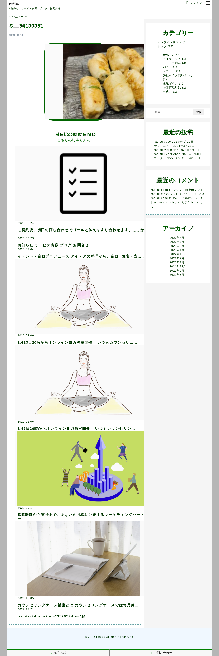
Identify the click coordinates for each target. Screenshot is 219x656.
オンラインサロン (170, 42)
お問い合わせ (161, 652)
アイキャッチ (172, 58)
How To (168, 54)
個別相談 (58, 652)
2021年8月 (177, 274)
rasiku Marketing (166, 149)
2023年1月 (177, 250)
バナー (167, 67)
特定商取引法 (172, 87)
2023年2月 (177, 246)
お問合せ (55, 8)
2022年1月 (177, 262)
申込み (167, 91)
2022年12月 (178, 254)
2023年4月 (177, 237)
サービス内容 (29, 8)
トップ (162, 46)
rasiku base (162, 141)
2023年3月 (177, 241)
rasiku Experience (167, 154)
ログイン (193, 3)
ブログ (44, 8)
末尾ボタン (170, 83)
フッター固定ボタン (167, 158)
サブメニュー (163, 145)
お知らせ (13, 8)
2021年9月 (177, 270)
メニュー (169, 71)
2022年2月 (177, 258)
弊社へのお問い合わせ (178, 75)
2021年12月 (178, 266)
